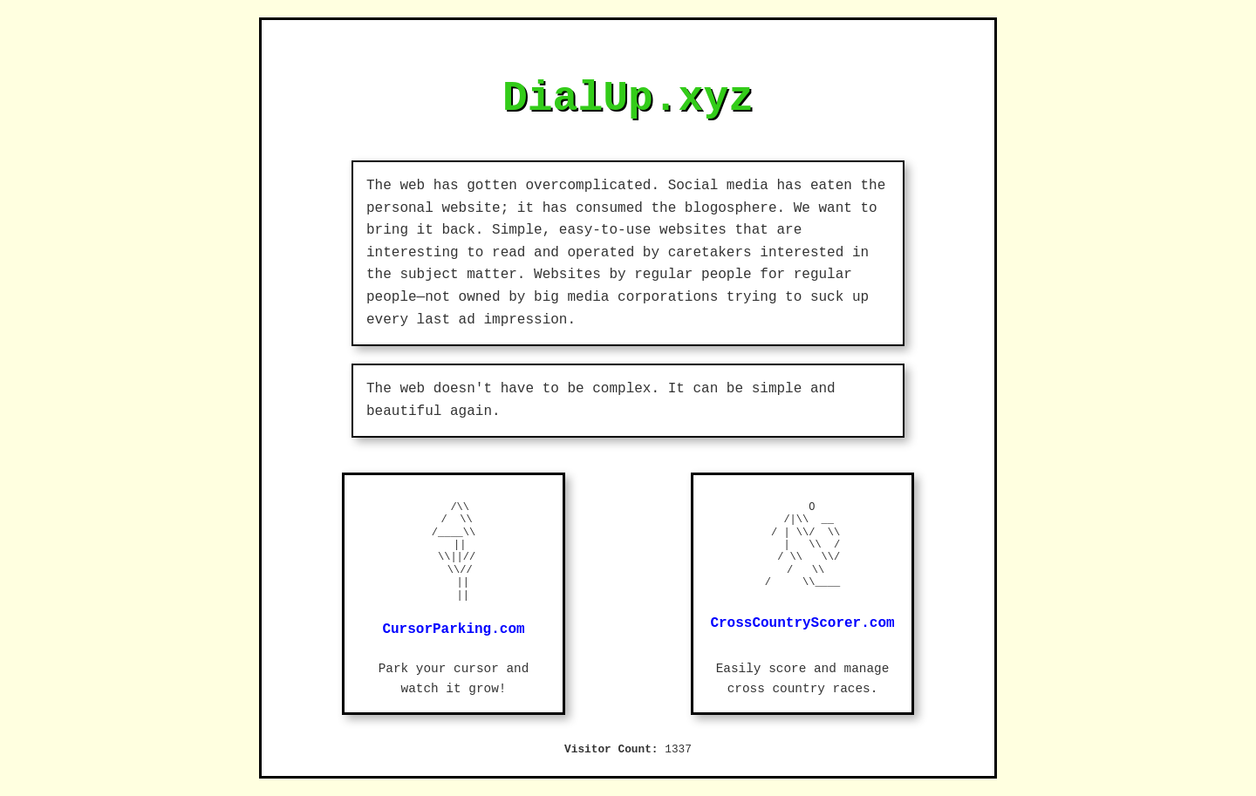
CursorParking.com (453, 629)
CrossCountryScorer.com (802, 623)
